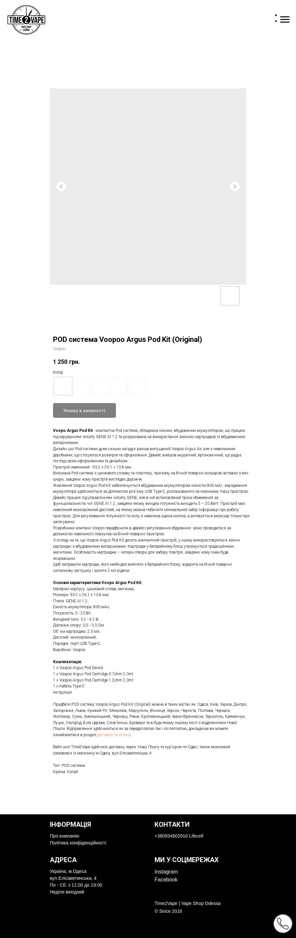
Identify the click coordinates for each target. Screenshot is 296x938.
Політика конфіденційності (78, 842)
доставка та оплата (114, 735)
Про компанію (64, 836)
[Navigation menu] (284, 19)
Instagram (166, 872)
